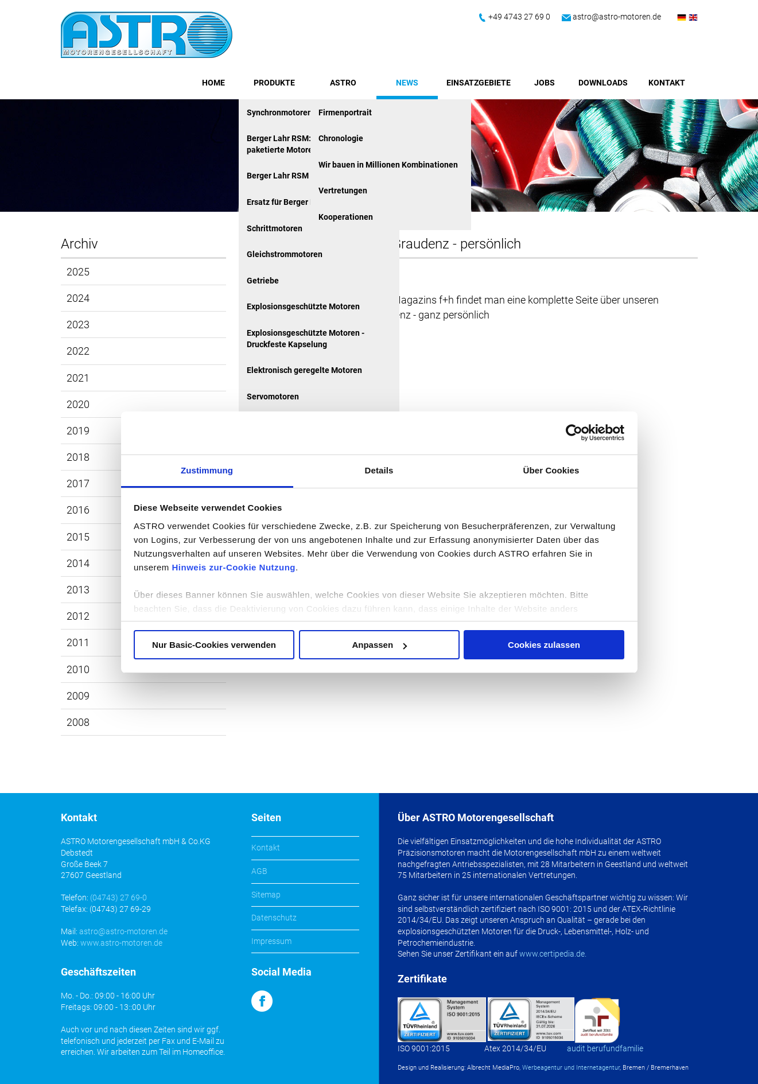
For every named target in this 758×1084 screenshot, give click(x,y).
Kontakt (666, 82)
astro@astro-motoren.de (617, 16)
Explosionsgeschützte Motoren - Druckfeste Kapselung (305, 338)
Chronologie (340, 138)
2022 (78, 351)
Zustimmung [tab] (207, 470)
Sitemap (266, 894)
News (407, 82)
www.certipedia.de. (552, 953)
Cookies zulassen (544, 645)
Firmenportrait (345, 112)
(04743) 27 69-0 (118, 897)
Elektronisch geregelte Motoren (304, 370)
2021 (78, 378)
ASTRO (343, 82)
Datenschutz (274, 917)
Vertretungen (342, 190)
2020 (78, 404)
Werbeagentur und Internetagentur (571, 1067)
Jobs (544, 82)
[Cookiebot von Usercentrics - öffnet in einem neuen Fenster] (574, 432)
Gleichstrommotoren (284, 254)
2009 (78, 696)
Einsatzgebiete (478, 82)
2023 (78, 324)
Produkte (274, 82)
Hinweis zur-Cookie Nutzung (234, 567)
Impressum (271, 941)
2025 (78, 272)
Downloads (603, 82)
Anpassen (379, 645)
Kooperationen (345, 217)
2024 (78, 298)
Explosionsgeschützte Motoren (303, 306)
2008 (78, 722)
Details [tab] (379, 470)
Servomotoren (273, 396)
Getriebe (263, 280)
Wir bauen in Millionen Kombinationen (388, 164)
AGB (259, 871)
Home (213, 82)
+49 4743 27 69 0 (519, 16)
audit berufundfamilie (605, 1048)
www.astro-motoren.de (121, 942)
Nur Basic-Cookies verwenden (214, 645)
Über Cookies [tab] (551, 470)
